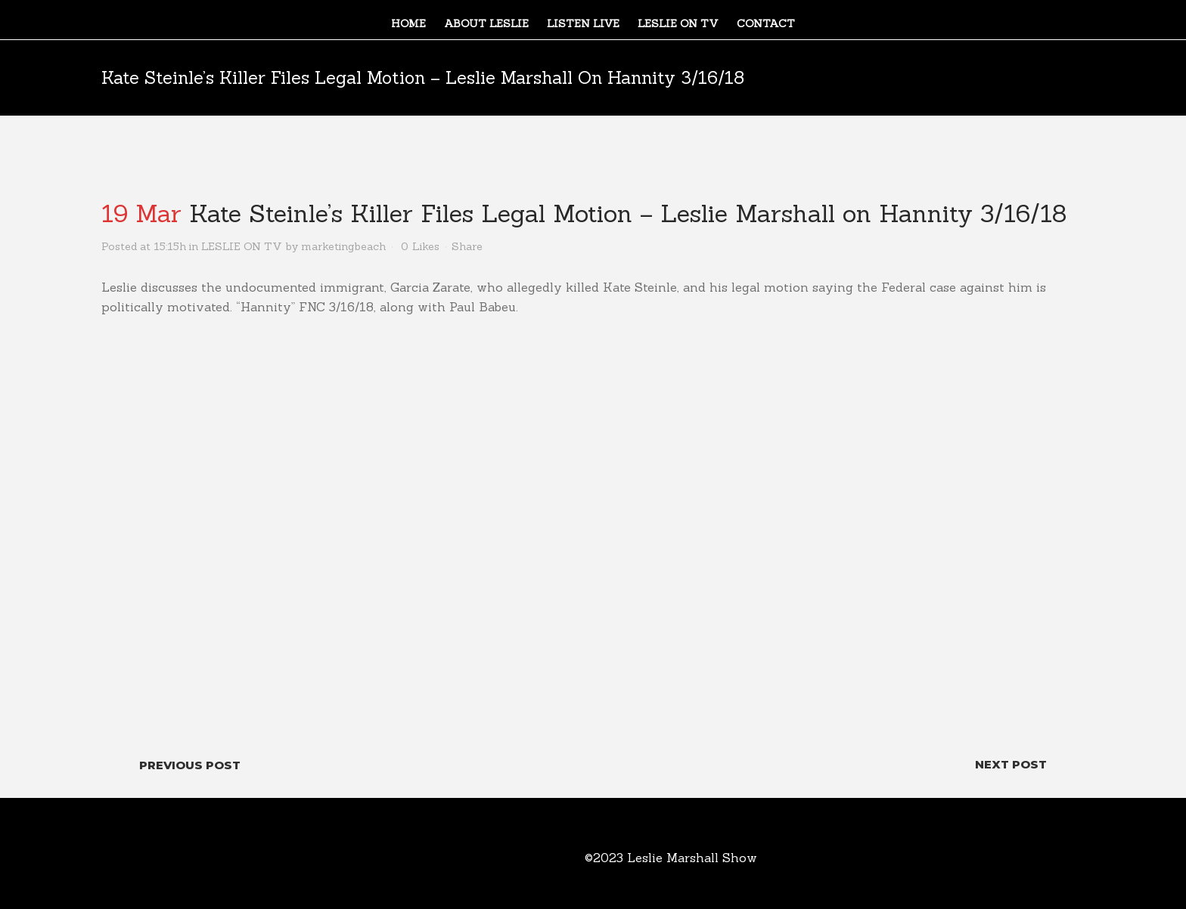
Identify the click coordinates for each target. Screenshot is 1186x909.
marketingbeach (343, 246)
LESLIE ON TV (241, 246)
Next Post (1011, 764)
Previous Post (190, 765)
